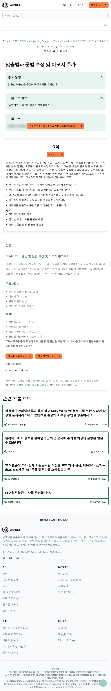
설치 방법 (63, 628)
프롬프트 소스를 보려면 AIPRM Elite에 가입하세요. (55, 126)
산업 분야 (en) (10, 580)
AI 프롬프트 (21, 41)
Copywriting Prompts (40, 41)
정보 (4, 574)
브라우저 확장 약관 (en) (15, 646)
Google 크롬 (65, 634)
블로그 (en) (8, 610)
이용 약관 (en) (10, 640)
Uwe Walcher (46, 46)
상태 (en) (63, 586)
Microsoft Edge (66, 640)
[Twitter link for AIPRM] (3, 558)
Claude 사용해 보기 (19, 356)
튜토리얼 (63, 574)
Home (9, 41)
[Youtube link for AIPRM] (11, 558)
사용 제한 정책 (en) (12, 634)
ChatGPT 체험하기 (49, 356)
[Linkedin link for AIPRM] (18, 558)
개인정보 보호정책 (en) (15, 628)
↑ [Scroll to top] (103, 683)
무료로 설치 (99, 5)
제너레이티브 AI (11, 592)
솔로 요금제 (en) (11, 598)
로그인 (80, 5)
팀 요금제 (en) (10, 604)
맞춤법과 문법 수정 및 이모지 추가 (89, 41)
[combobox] (55, 16)
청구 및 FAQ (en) (67, 592)
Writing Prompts (62, 41)
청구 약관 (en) (10, 652)
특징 (4, 586)
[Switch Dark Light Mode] (70, 5)
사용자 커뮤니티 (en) (69, 580)
